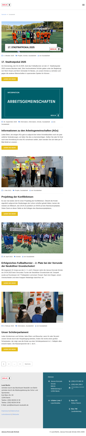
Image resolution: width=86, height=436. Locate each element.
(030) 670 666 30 (77, 381)
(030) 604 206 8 (76, 384)
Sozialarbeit (32, 55)
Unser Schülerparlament (14, 332)
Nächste (28, 364)
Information (24, 122)
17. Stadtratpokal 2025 (13, 62)
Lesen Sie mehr (10, 79)
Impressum (5, 411)
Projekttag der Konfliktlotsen (17, 196)
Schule (25, 55)
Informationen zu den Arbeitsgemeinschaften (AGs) (29, 130)
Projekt (20, 55)
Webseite (15, 414)
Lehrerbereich (6, 414)
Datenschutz (14, 411)
